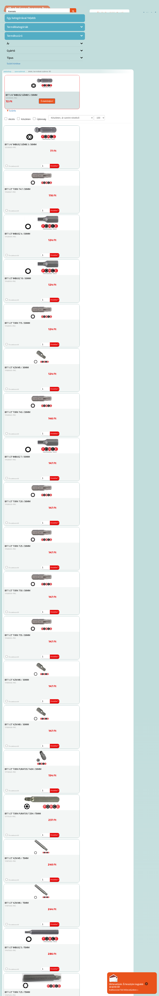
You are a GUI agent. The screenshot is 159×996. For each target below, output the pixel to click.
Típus (10, 59)
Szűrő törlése (13, 65)
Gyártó (11, 52)
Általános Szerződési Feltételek (117, 974)
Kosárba (106, 43)
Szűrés (50, 53)
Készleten (62, 62)
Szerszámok (58, 14)
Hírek (55, 974)
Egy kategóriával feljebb (21, 19)
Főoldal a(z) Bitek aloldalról (56, 964)
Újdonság (78, 62)
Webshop (46, 14)
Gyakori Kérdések (89, 974)
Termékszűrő (15, 37)
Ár (8, 44)
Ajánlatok (36, 974)
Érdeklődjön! (68, 44)
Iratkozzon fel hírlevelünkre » (135, 989)
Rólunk (46, 974)
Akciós (48, 62)
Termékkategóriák (17, 28)
